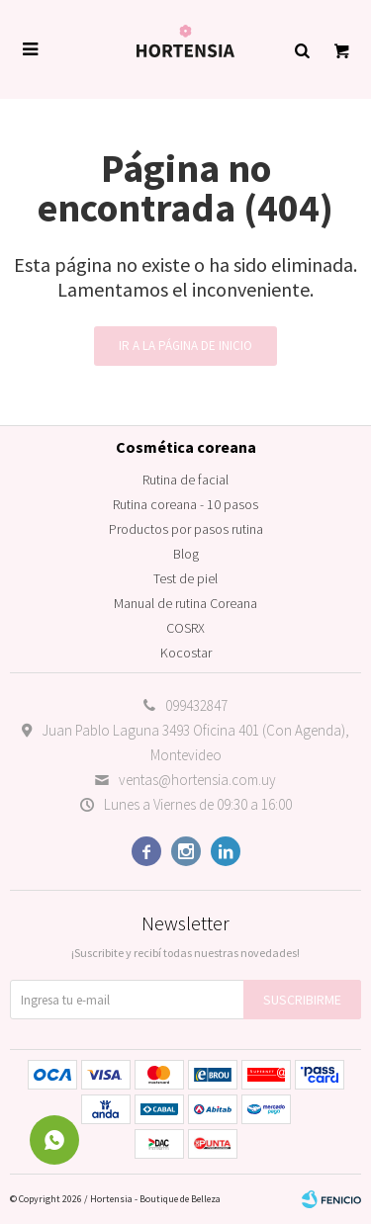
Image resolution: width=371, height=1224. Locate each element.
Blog (186, 554)
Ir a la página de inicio (185, 345)
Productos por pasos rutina (186, 529)
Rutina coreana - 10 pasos (185, 504)
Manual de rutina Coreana (185, 603)
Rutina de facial (185, 479)
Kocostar (186, 652)
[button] (302, 49)
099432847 (196, 705)
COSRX (185, 628)
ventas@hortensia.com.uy (197, 779)
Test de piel (185, 578)
